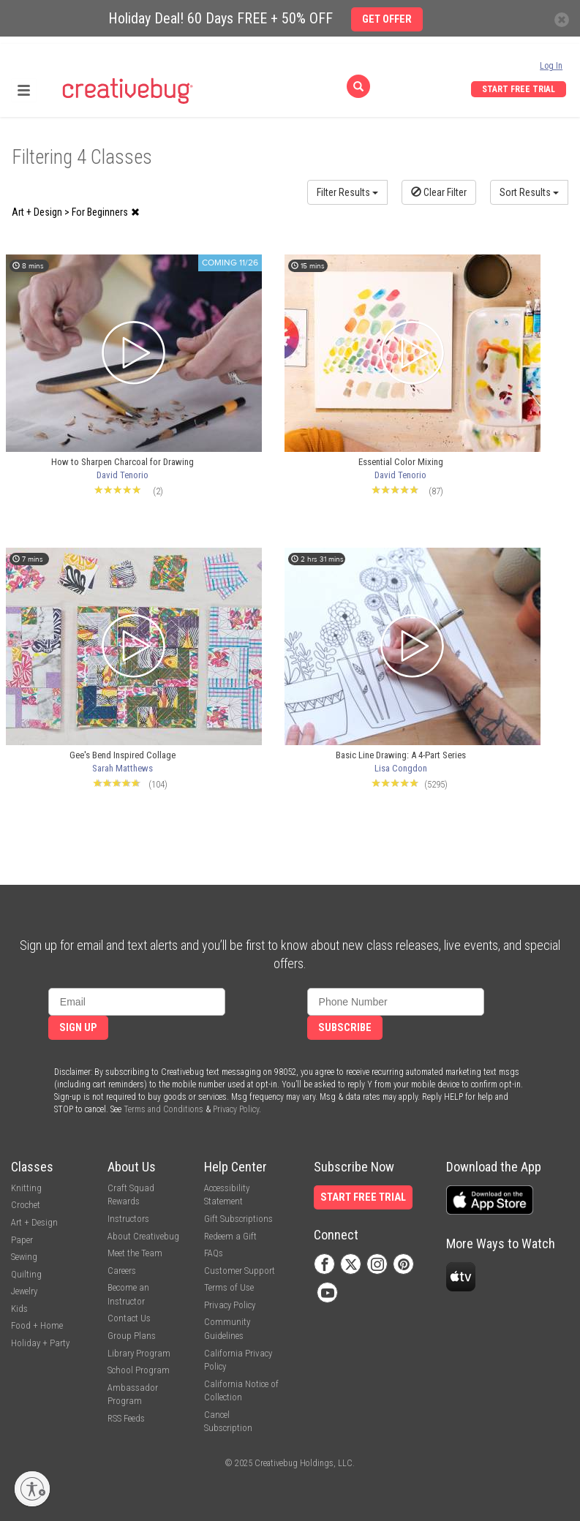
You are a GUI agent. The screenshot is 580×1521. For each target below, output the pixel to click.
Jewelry (24, 1291)
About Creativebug (143, 1236)
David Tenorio (122, 474)
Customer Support (239, 1270)
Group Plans (132, 1335)
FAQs (213, 1253)
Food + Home (37, 1325)
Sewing (24, 1256)
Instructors (128, 1218)
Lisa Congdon (400, 768)
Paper (22, 1239)
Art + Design (34, 1222)
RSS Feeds (126, 1418)
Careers (122, 1270)
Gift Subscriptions (238, 1218)
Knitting (26, 1187)
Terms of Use (229, 1287)
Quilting (26, 1274)
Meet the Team (135, 1253)
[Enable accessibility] (32, 1488)
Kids (19, 1308)
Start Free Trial (518, 89)
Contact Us (129, 1318)
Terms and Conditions (163, 1109)
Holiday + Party (40, 1342)
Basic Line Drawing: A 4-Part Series (401, 755)
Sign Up (78, 1028)
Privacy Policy (236, 1109)
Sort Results (529, 192)
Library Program (139, 1353)
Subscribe (345, 1028)
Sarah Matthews (122, 768)
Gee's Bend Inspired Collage (122, 755)
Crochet (25, 1204)
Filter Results (347, 192)
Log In (551, 66)
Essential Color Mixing (400, 461)
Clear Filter (439, 192)
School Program (139, 1370)
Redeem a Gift (230, 1236)
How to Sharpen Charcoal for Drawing (122, 461)
